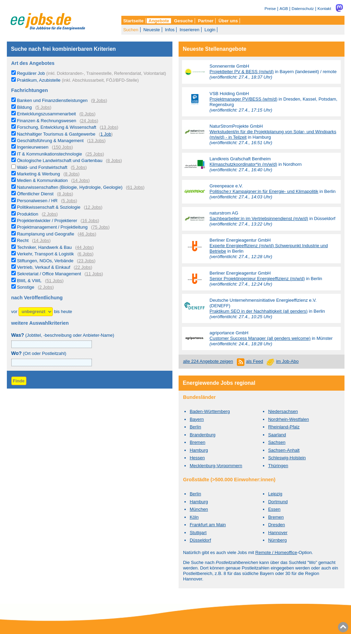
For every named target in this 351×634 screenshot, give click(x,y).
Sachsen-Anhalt (284, 450)
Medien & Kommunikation (42, 180)
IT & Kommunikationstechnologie (49, 154)
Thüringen (278, 465)
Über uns (228, 20)
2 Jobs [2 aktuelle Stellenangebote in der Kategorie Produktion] (49, 214)
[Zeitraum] (36, 311)
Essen (274, 509)
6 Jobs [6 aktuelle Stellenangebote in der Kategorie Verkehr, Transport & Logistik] (85, 253)
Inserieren (189, 29)
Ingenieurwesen (32, 147)
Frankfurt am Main (208, 524)
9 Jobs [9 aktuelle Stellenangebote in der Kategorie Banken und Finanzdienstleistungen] (99, 100)
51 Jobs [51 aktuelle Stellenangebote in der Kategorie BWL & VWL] (54, 280)
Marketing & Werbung (38, 173)
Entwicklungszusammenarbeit (46, 113)
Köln (194, 517)
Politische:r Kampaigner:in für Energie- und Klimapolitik (263, 191)
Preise (270, 8)
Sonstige (25, 287)
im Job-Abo (287, 361)
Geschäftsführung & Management (50, 140)
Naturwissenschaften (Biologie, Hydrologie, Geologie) (69, 187)
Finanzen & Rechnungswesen (46, 120)
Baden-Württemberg (210, 411)
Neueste (151, 29)
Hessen (197, 457)
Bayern (197, 419)
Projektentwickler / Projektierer (47, 220)
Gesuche (183, 20)
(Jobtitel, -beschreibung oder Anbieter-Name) (62, 335)
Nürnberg (277, 540)
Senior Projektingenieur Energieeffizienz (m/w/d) (257, 278)
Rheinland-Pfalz (284, 426)
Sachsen (277, 442)
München (199, 509)
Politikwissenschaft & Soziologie (48, 207)
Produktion (27, 214)
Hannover (277, 532)
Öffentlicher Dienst (35, 193)
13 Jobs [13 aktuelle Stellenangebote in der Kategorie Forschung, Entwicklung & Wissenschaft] (109, 127)
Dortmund (278, 501)
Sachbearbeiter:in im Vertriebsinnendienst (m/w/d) (258, 218)
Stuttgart (198, 532)
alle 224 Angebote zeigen (208, 361)
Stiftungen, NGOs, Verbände (45, 260)
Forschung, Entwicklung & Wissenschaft (56, 127)
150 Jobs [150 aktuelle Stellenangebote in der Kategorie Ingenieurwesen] (62, 147)
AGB (283, 8)
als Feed (254, 361)
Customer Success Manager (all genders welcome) (260, 338)
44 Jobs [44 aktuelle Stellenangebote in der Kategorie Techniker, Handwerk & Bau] (85, 247)
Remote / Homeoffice (276, 552)
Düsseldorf (200, 540)
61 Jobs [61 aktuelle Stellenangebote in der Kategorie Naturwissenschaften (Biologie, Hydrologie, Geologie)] (135, 187)
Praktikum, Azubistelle (77, 80)
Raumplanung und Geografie (45, 234)
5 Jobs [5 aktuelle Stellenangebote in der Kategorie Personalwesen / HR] (68, 200)
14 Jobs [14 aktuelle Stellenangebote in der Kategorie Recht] (41, 240)
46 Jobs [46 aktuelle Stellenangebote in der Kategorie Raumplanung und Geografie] (87, 234)
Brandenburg (202, 434)
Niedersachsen (283, 411)
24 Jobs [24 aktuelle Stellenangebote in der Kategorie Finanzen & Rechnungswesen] (89, 120)
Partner (206, 20)
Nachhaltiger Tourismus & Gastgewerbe (56, 134)
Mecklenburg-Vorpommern (216, 465)
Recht (22, 240)
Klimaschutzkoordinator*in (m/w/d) (243, 164)
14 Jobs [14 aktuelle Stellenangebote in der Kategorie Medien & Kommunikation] (80, 180)
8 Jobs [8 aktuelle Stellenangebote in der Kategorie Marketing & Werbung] (71, 173)
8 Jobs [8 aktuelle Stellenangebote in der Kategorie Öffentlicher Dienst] (65, 193)
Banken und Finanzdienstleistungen (52, 100)
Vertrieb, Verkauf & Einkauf (43, 267)
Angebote (158, 20)
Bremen (197, 442)
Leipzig (275, 493)
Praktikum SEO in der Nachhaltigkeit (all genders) (258, 311)
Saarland (277, 434)
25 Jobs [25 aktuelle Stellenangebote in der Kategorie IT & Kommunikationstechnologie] (95, 154)
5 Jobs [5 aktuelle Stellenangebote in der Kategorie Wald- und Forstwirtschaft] (78, 167)
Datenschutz (303, 8)
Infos (169, 29)
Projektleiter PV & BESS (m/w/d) (241, 71)
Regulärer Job (91, 73)
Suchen (130, 29)
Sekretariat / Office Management (49, 273)
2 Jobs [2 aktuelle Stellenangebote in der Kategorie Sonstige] (45, 287)
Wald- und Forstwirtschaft (42, 167)
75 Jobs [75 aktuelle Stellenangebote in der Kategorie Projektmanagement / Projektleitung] (100, 227)
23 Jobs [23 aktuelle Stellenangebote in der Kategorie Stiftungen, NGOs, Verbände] (86, 260)
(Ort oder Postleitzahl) (38, 353)
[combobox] (51, 362)
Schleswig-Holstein (287, 457)
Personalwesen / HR (37, 200)
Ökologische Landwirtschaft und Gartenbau (59, 160)
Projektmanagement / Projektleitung (52, 227)
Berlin (195, 426)
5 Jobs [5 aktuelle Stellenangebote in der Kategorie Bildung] (43, 107)
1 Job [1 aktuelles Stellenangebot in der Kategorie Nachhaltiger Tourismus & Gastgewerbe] (105, 134)
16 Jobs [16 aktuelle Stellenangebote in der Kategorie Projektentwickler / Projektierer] (90, 220)
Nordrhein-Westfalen (288, 419)
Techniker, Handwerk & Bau (44, 247)
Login (209, 29)
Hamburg (199, 450)
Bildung (24, 107)
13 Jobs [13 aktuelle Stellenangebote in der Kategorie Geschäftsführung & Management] (96, 140)
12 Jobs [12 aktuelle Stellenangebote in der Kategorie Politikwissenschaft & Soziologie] (93, 207)
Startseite (133, 20)
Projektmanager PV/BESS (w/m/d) (243, 99)
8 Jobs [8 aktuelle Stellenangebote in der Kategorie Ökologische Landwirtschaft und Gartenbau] (113, 160)
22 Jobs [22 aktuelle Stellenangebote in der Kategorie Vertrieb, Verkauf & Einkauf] (83, 267)
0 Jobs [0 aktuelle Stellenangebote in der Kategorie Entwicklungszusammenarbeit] (87, 113)
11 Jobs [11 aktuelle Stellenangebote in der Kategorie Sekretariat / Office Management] (94, 273)
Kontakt (324, 8)
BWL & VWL (29, 280)
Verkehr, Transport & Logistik (45, 253)
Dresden (276, 524)
